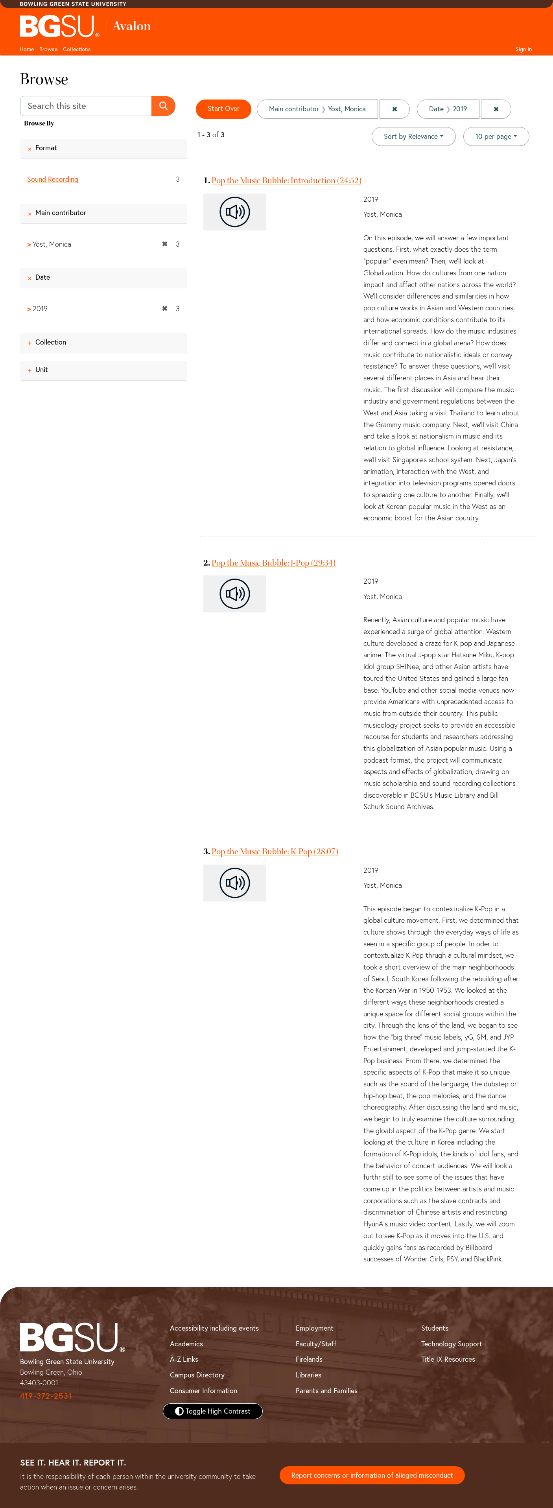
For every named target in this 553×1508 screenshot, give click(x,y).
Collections (77, 49)
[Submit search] (163, 106)
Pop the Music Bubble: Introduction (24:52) (286, 180)
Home (27, 49)
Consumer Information (203, 1390)
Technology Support (451, 1343)
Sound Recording (52, 179)
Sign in (524, 49)
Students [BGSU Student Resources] (434, 1328)
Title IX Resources (448, 1359)
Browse (48, 49)
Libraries (308, 1374)
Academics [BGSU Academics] (186, 1343)
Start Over (224, 108)
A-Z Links (184, 1359)
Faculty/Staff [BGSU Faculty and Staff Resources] (316, 1343)
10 (493, 136)
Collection (50, 342)
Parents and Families (327, 1390)
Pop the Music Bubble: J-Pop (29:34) (273, 562)
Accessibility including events (214, 1328)
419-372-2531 (46, 1395)
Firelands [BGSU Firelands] (309, 1359)
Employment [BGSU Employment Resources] (315, 1328)
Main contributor (60, 212)
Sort (410, 136)
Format (46, 147)
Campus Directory (197, 1374)
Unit (41, 369)
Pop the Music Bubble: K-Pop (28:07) (275, 851)
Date (42, 277)
